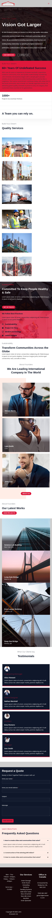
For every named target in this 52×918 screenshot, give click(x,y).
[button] (26, 840)
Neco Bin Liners (26, 896)
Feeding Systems (26, 889)
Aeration (26, 898)
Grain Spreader (26, 900)
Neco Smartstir (26, 894)
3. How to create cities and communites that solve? (22, 857)
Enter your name (7, 779)
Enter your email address (10, 788)
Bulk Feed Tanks (26, 892)
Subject (4, 796)
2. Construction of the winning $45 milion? (19, 853)
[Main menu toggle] (48, 3)
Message (5, 805)
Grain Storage (26, 881)
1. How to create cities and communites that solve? (22, 840)
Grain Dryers (26, 883)
